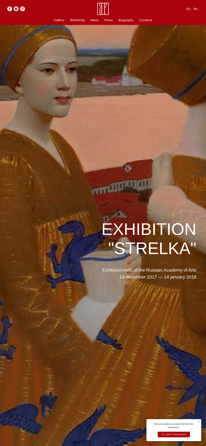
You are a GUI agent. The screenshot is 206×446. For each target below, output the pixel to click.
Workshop (77, 20)
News (94, 20)
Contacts (145, 20)
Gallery (59, 20)
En (188, 9)
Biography (126, 20)
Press (108, 20)
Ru (196, 9)
